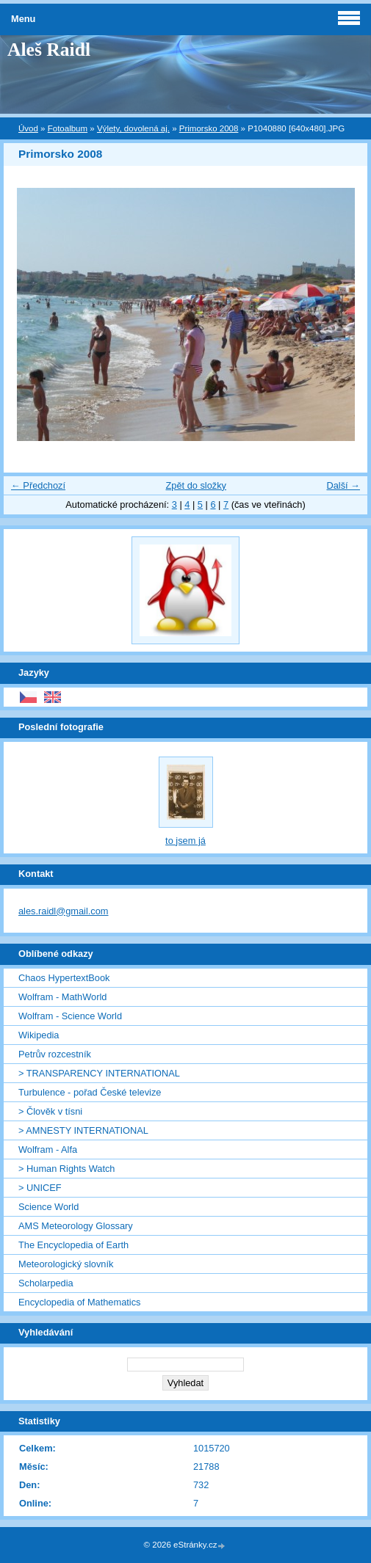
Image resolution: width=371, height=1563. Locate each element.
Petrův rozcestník (54, 1054)
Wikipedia (38, 1035)
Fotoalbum (67, 128)
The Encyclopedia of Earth (73, 1244)
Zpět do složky (195, 485)
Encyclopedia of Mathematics (79, 1302)
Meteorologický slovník (65, 1263)
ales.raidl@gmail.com (63, 911)
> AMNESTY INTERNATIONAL (83, 1130)
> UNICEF (40, 1187)
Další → (343, 485)
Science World (48, 1206)
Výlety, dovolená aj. (133, 128)
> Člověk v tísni (50, 1111)
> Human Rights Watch (66, 1168)
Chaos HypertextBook (63, 977)
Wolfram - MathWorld (62, 996)
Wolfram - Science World (70, 1015)
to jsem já (185, 840)
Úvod (28, 128)
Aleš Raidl (48, 49)
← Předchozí (38, 485)
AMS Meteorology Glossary (75, 1225)
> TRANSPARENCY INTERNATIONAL (99, 1073)
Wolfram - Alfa (47, 1149)
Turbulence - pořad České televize (89, 1092)
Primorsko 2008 (209, 128)
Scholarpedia (45, 1283)
